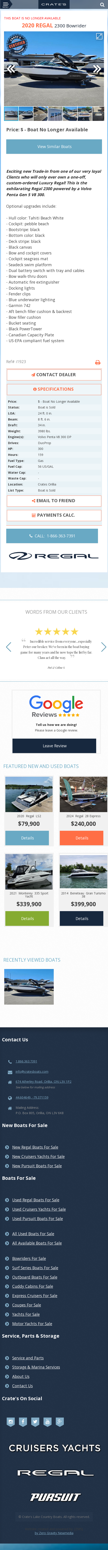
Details (27, 838)
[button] (99, 36)
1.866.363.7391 (26, 1061)
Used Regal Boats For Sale (35, 1200)
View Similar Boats (54, 146)
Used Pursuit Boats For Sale (37, 1218)
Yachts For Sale (26, 1314)
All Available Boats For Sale (37, 1243)
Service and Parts (28, 1358)
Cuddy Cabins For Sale (32, 1286)
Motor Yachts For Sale (32, 1323)
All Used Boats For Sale (33, 1233)
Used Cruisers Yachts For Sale (39, 1209)
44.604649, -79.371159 (32, 1097)
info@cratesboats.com (32, 1071)
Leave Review (55, 745)
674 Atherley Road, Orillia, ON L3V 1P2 (43, 1081)
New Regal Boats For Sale (35, 1147)
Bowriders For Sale (29, 1258)
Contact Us (22, 1385)
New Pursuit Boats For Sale (37, 1165)
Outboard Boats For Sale (34, 1277)
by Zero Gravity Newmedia (54, 1533)
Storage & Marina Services (36, 1367)
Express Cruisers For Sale (34, 1295)
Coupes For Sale (26, 1305)
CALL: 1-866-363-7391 (52, 535)
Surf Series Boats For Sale (35, 1267)
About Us (20, 1376)
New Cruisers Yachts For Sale (38, 1156)
